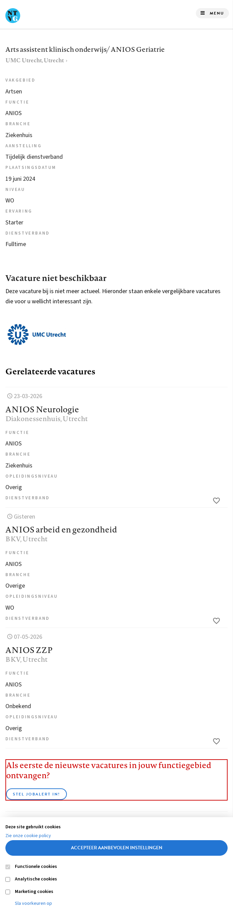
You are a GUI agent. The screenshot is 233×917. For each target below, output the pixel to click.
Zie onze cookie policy (28, 835)
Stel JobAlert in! (36, 794)
